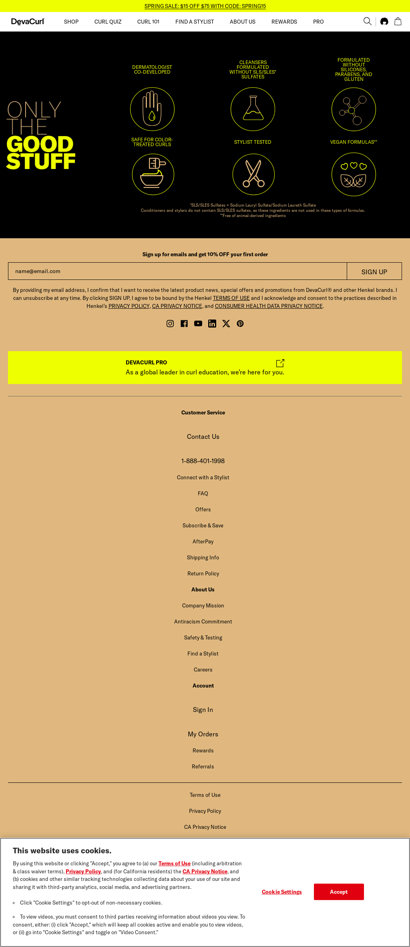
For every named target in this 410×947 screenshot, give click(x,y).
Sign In (203, 710)
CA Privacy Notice (205, 877)
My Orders (203, 734)
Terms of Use (175, 869)
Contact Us (203, 436)
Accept (339, 897)
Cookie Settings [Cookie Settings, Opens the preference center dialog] (282, 897)
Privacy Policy (83, 877)
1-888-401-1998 (203, 461)
